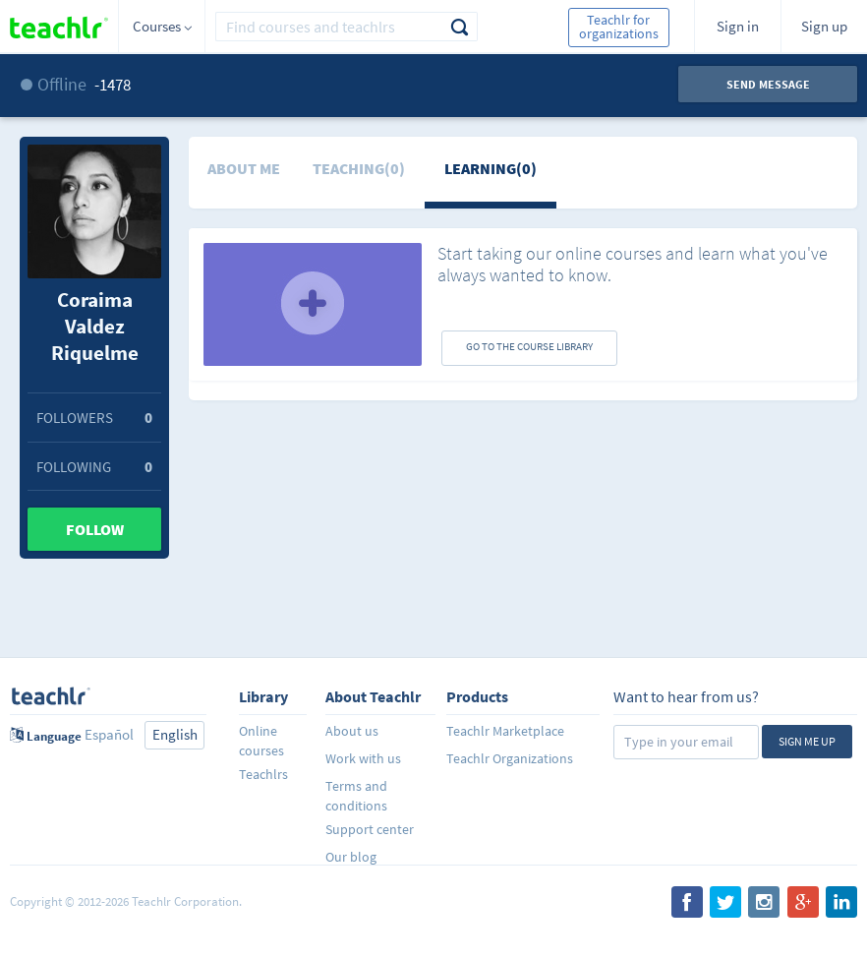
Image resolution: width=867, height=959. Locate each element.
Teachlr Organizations (509, 758)
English (175, 734)
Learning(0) (490, 168)
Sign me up (807, 741)
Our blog (350, 857)
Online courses (261, 740)
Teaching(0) (359, 168)
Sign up (824, 26)
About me (243, 168)
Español (109, 734)
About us (351, 731)
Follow (95, 529)
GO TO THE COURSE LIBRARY (529, 346)
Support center (369, 829)
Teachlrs (263, 774)
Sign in (738, 26)
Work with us (363, 758)
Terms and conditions (356, 795)
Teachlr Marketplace (505, 731)
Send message (768, 84)
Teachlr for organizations (619, 26)
